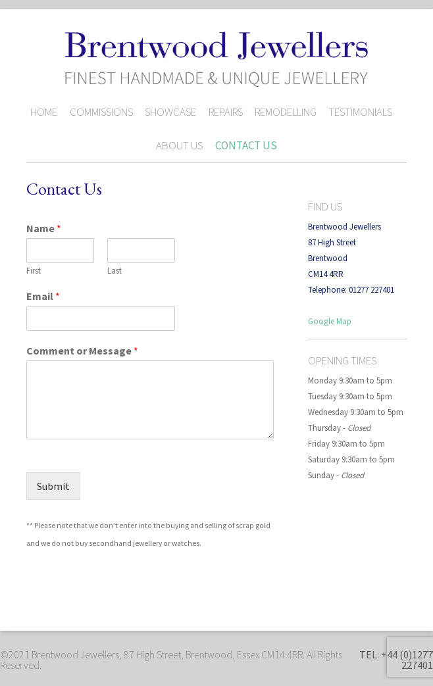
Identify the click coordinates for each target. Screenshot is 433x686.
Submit (53, 486)
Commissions (101, 112)
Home (43, 112)
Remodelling (286, 112)
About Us (179, 145)
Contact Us (246, 145)
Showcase (170, 112)
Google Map (329, 321)
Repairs (226, 112)
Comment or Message (82, 350)
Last (114, 271)
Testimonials (360, 112)
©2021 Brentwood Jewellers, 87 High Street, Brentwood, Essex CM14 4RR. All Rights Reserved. (171, 660)
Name (43, 228)
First (33, 271)
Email (43, 296)
